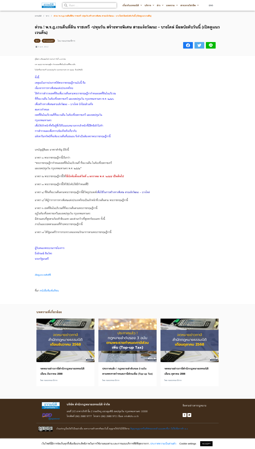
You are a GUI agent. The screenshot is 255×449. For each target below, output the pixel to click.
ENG (211, 5)
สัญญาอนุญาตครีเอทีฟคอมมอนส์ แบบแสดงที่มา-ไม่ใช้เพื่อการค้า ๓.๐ (159, 428)
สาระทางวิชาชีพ (189, 5)
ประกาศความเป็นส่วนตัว (163, 443)
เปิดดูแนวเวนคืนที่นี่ (43, 275)
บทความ (172, 5)
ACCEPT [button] (206, 444)
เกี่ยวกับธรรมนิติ (132, 5)
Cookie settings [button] (187, 443)
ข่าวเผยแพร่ (48, 41)
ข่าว (160, 5)
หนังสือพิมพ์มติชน (49, 290)
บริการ (149, 5)
